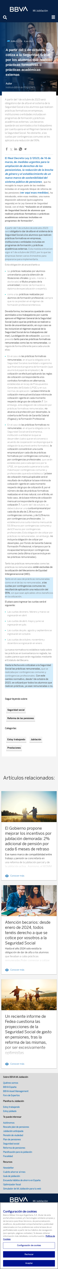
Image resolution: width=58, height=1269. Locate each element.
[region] (29, 1235)
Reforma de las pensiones (20, 718)
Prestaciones (14, 748)
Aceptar (29, 1263)
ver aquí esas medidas (34, 192)
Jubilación (36, 739)
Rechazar (29, 1254)
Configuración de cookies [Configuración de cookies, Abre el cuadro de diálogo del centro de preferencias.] (29, 1245)
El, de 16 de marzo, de (29, 170)
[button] (53, 17)
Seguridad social (16, 710)
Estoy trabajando (16, 739)
